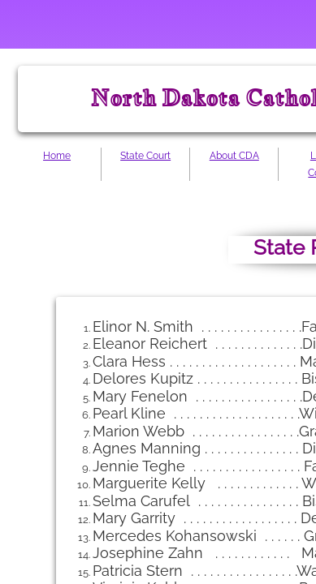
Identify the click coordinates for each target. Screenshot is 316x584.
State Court (145, 155)
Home (57, 155)
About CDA (234, 155)
